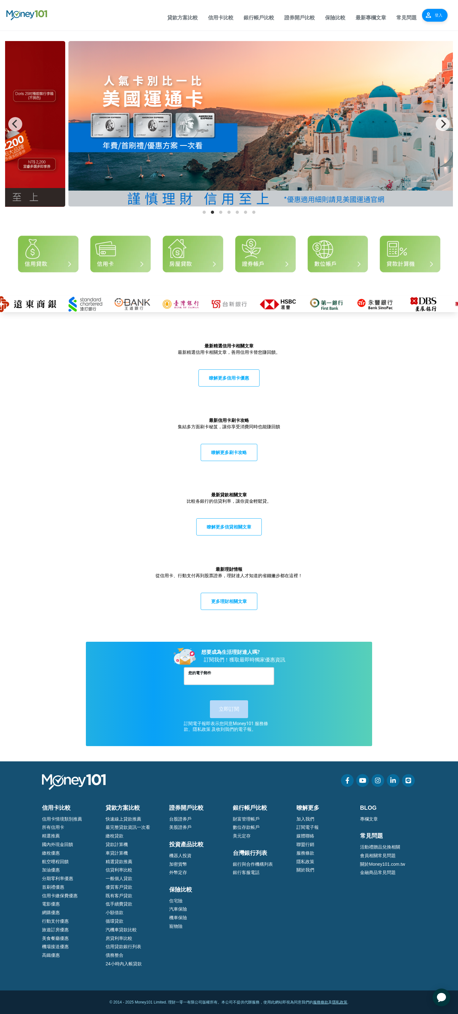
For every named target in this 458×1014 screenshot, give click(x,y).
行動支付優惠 (55, 921)
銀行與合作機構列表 (253, 864)
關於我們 (305, 869)
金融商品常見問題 (378, 872)
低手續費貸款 (119, 903)
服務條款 (305, 853)
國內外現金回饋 (57, 844)
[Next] (443, 124)
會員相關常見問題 (378, 855)
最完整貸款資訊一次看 (128, 827)
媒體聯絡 (305, 835)
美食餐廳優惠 (55, 938)
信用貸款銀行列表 (123, 946)
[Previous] (15, 124)
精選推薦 (51, 835)
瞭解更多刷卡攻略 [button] (229, 452)
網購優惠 (51, 912)
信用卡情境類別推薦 (62, 819)
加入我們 (305, 819)
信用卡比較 (220, 17)
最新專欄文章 (371, 17)
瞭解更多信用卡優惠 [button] (229, 378)
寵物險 (176, 926)
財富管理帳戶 (246, 819)
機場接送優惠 (55, 946)
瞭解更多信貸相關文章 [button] (229, 527)
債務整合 (114, 955)
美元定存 (242, 835)
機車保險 (178, 917)
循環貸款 (114, 921)
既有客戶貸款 (119, 895)
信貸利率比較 (119, 869)
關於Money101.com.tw (382, 864)
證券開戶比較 (299, 17)
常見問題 (406, 17)
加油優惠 (51, 869)
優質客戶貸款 (119, 887)
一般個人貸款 (119, 878)
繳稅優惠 (51, 853)
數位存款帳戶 (246, 827)
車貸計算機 (117, 853)
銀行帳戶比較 (259, 17)
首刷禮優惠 (53, 887)
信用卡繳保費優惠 (60, 895)
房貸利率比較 (119, 938)
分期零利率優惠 (57, 878)
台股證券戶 (180, 819)
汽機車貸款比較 (121, 929)
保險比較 (335, 17)
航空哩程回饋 (55, 861)
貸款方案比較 (182, 17)
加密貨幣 (178, 864)
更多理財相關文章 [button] (229, 601)
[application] (441, 997)
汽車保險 (178, 909)
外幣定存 (178, 872)
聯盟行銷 (305, 844)
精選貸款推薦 (119, 861)
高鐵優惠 (51, 955)
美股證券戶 (180, 827)
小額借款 (114, 912)
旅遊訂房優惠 (55, 929)
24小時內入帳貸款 (124, 963)
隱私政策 (305, 861)
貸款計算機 (117, 844)
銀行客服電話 (246, 872)
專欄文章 (369, 819)
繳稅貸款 (114, 835)
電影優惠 (51, 903)
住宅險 (176, 900)
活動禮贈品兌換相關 (380, 847)
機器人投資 (180, 855)
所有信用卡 (53, 827)
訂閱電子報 (307, 827)
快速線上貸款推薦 (123, 819)
